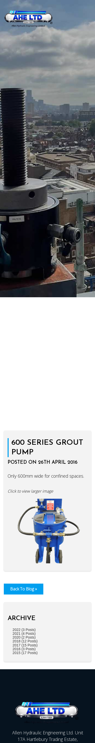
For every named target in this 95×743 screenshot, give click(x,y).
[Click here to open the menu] (87, 18)
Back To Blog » (23, 589)
